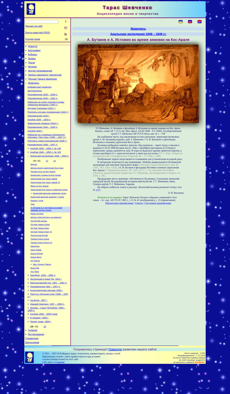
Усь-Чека (35, 293)
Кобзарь (32, 56)
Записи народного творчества (45, 78)
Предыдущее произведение (119, 203)
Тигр (33, 220)
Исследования (36, 362)
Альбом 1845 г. (35, 141)
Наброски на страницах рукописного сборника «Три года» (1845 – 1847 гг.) (47, 146)
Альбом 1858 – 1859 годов (43, 340)
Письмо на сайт (34, 26)
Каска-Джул (36, 277)
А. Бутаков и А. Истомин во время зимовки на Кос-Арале (46, 225)
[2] (54, 173)
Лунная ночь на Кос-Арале (43, 185)
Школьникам (32, 371)
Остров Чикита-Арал (40, 242)
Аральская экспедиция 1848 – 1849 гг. (49, 168)
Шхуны (34, 177)
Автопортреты (35, 96)
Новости (32, 47)
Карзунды (35, 266)
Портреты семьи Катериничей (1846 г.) (47, 152)
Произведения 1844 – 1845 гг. (43, 136)
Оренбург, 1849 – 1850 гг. (43, 297)
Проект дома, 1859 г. (40, 349)
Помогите (115, 378)
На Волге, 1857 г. (39, 325)
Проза (31, 65)
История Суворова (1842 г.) (41, 115)
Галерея (32, 358)
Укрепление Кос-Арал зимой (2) (45, 197)
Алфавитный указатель (40, 92)
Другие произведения (40, 74)
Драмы (32, 60)
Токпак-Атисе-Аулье (40, 258)
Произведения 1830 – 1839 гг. (43, 100)
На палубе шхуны (39, 238)
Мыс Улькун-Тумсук (42, 285)
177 (97, 190)
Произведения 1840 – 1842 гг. (43, 104)
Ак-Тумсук (35, 281)
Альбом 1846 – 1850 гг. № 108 (45, 160)
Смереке (60, 391)
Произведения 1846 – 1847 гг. (43, 156)
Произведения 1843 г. (39, 124)
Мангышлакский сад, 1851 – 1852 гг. (48, 306)
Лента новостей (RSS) (37, 32)
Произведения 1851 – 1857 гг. (45, 310)
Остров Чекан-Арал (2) (41, 250)
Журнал (32, 69)
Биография (34, 51)
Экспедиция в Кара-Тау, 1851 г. (46, 301)
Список (139, 203)
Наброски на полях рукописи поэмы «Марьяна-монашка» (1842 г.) (46, 110)
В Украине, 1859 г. (39, 344)
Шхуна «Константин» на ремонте (46, 234)
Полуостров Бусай (39, 254)
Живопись (33, 87)
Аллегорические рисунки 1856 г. (46, 314)
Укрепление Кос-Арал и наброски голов (49, 205)
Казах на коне (37, 230)
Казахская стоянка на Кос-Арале (46, 189)
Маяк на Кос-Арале (40, 201)
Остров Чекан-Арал (40, 246)
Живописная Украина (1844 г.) (43, 132)
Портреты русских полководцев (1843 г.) (48, 120)
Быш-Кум (35, 289)
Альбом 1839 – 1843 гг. (39, 128)
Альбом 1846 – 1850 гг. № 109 (45, 164)
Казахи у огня (37, 216)
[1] (47, 173)
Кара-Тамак (36, 270)
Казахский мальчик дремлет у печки (47, 212)
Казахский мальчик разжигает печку (49, 209)
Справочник (31, 367)
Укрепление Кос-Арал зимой (44, 193)
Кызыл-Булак (37, 274)
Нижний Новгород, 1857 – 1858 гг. (47, 329)
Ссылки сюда (32, 39)
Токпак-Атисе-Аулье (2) (41, 262)
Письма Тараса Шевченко (42, 83)
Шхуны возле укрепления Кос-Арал (47, 181)
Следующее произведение (157, 203)
